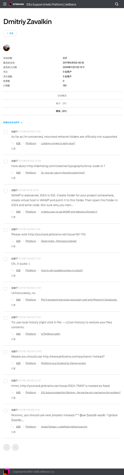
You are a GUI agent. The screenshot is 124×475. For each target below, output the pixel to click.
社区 (18, 143)
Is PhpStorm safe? (50, 334)
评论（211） (62, 111)
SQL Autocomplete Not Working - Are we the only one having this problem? (81, 392)
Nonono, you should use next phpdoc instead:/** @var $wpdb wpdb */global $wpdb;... (64, 417)
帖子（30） (62, 103)
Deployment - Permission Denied (58, 241)
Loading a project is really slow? (58, 143)
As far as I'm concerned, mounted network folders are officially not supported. (64, 136)
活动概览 (62, 95)
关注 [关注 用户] (11, 33)
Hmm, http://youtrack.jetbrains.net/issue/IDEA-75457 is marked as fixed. (60, 386)
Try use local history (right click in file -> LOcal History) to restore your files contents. (61, 325)
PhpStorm (31, 143)
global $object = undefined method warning (64, 426)
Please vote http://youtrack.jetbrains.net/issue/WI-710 (48, 234)
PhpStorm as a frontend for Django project (63, 363)
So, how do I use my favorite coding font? (63, 172)
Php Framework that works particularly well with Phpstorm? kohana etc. (79, 299)
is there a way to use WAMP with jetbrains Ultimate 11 (69, 211)
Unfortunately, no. (23, 293)
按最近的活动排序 (11, 122)
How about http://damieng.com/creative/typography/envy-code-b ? (58, 166)
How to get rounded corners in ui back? (62, 270)
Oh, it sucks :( (20, 263)
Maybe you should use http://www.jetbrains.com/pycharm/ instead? (58, 356)
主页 (16, 4)
